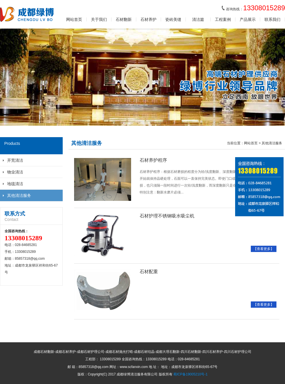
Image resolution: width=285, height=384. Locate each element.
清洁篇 (198, 19)
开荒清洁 (15, 160)
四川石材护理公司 (237, 352)
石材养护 (148, 19)
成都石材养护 (65, 352)
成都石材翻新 (44, 352)
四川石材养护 (212, 352)
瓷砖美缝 (173, 19)
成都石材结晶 (144, 352)
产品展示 (248, 19)
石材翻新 (124, 19)
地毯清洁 (15, 183)
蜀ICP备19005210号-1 (190, 374)
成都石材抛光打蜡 (119, 352)
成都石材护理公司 (90, 352)
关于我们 (99, 19)
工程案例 (223, 19)
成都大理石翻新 (168, 352)
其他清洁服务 (19, 195)
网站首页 (74, 19)
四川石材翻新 (191, 352)
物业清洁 (15, 172)
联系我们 (272, 19)
